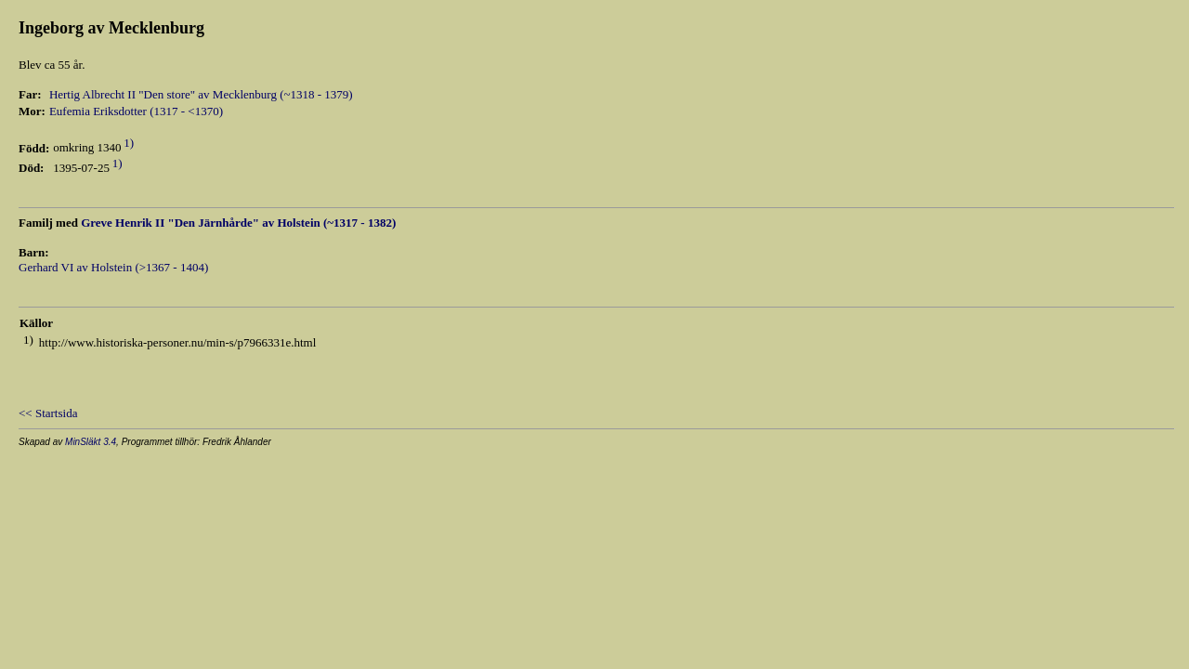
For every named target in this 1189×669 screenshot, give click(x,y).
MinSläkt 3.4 (90, 442)
